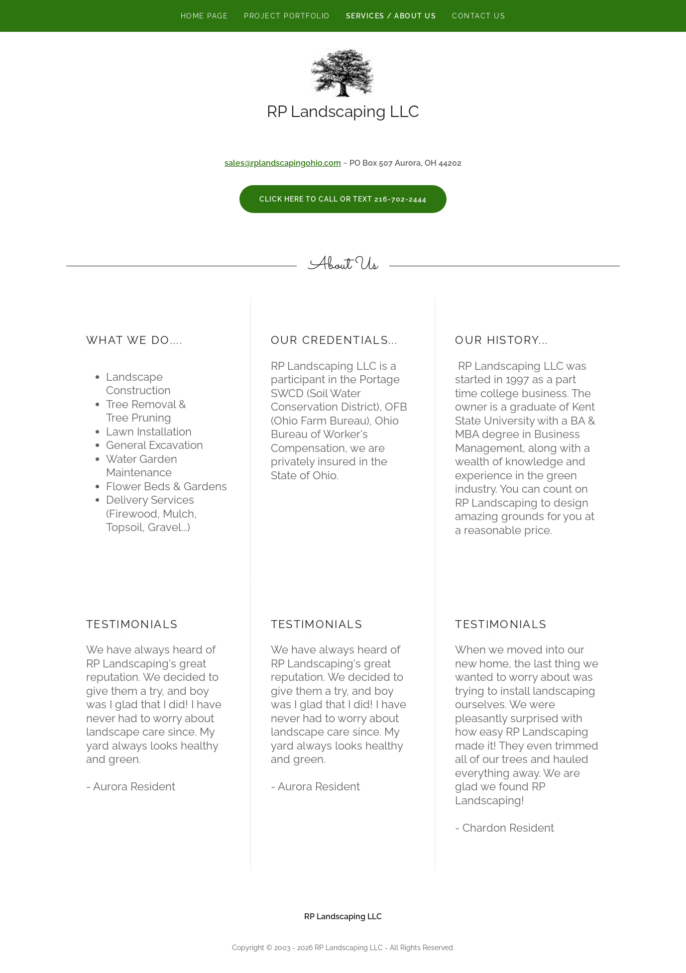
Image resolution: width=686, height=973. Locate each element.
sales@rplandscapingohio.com (283, 163)
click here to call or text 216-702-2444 (343, 199)
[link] (343, 72)
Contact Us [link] (478, 16)
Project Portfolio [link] (287, 16)
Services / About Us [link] (391, 16)
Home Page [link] (204, 16)
